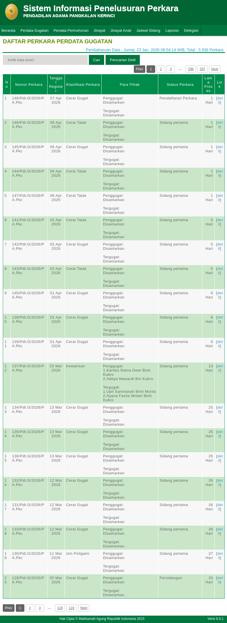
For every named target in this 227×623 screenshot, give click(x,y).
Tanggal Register (56, 84)
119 (71, 608)
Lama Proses (208, 84)
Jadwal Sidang (148, 30)
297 (202, 69)
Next (214, 69)
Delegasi (191, 30)
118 (60, 608)
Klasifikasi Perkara (83, 84)
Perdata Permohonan (71, 30)
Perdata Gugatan (34, 30)
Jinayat (99, 30)
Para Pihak (130, 84)
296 (191, 69)
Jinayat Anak (120, 30)
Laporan (172, 30)
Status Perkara (180, 84)
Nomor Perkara (29, 84)
